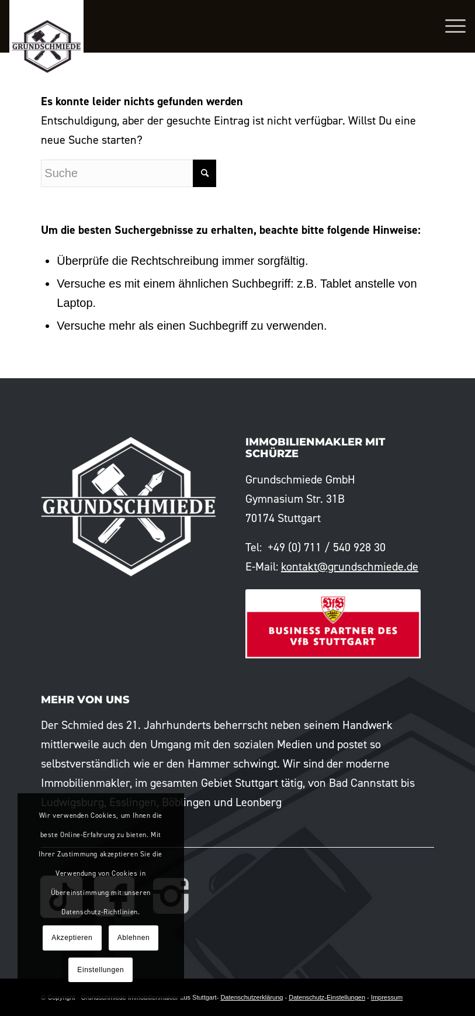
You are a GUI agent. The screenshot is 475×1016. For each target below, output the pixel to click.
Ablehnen (133, 938)
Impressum (387, 997)
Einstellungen (100, 970)
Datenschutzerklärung (251, 997)
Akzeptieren (71, 938)
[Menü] (450, 26)
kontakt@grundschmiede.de (349, 566)
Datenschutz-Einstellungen (327, 997)
